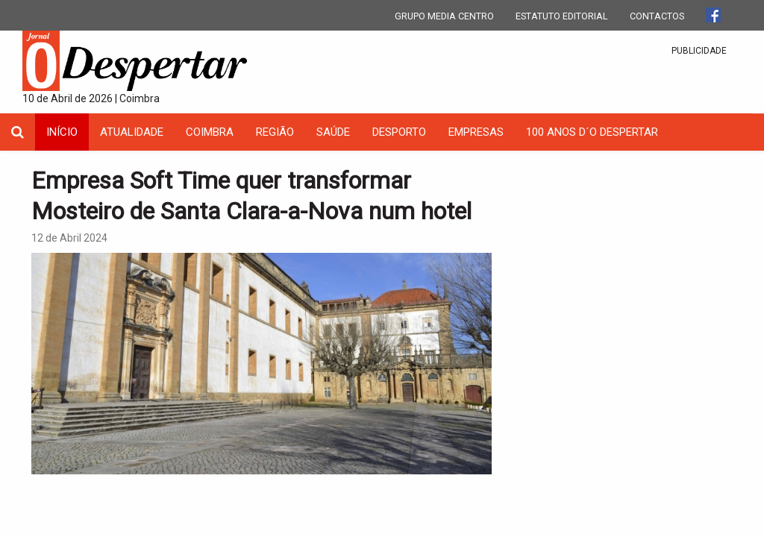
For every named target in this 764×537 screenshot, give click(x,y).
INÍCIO (62, 132)
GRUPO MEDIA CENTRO (444, 16)
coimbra (210, 132)
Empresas (476, 132)
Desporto (399, 132)
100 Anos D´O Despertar (592, 132)
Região (275, 132)
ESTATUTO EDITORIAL (562, 16)
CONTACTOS (657, 16)
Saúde (333, 132)
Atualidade (131, 132)
